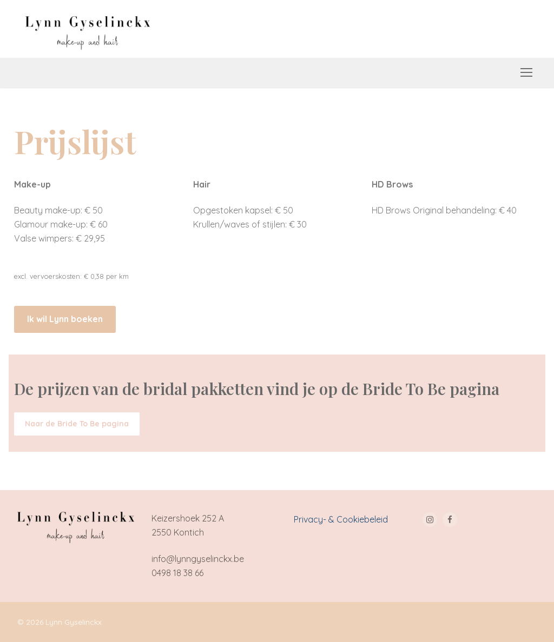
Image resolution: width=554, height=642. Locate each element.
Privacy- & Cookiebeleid (341, 519)
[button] (65, 319)
